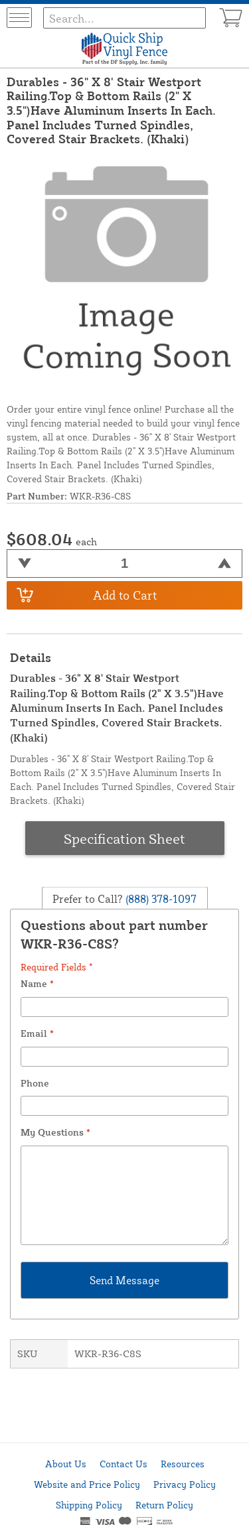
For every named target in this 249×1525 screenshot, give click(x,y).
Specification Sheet (124, 838)
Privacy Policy (184, 1484)
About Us (65, 1463)
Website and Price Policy (87, 1484)
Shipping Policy (89, 1504)
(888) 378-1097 (160, 898)
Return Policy (164, 1504)
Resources (183, 1463)
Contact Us (123, 1463)
